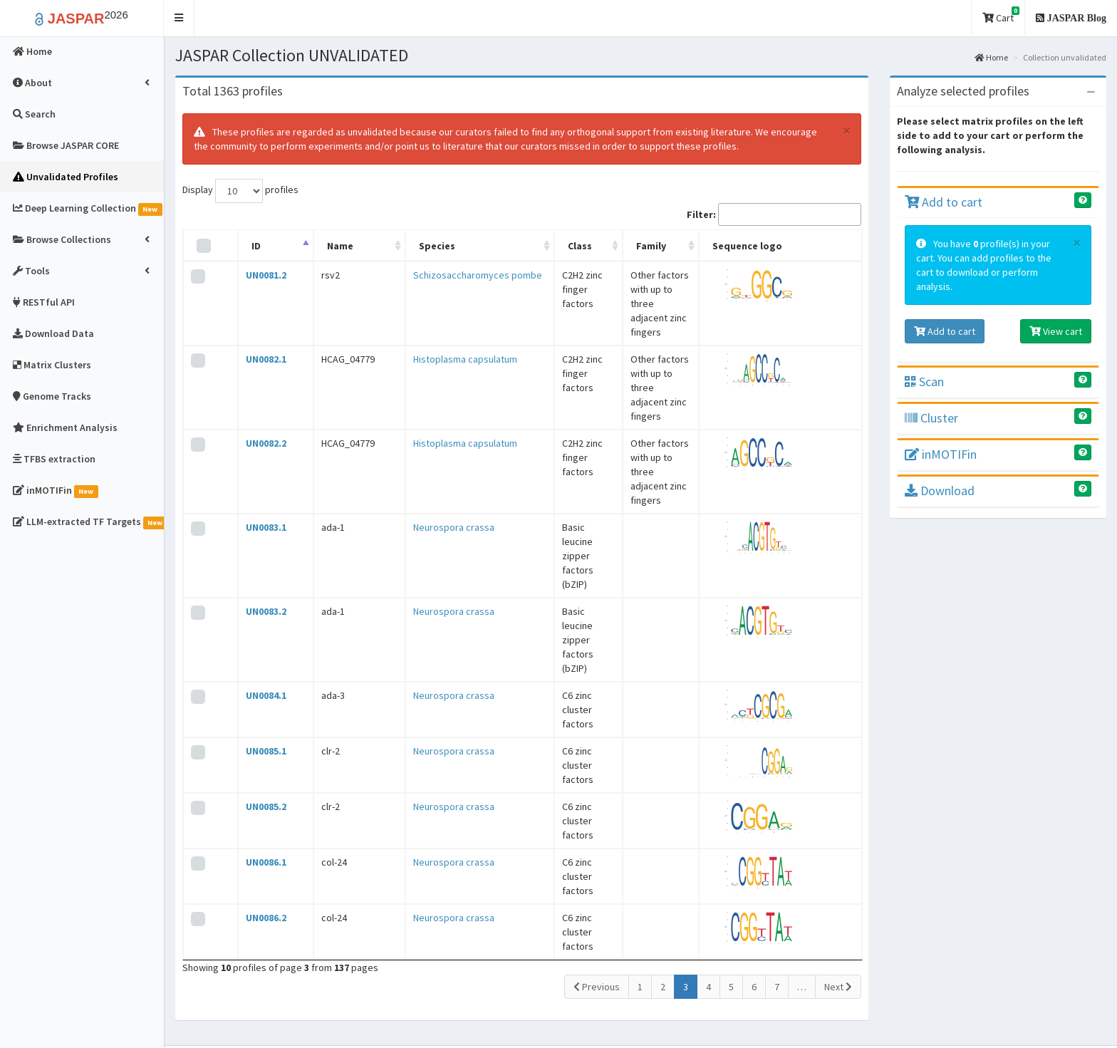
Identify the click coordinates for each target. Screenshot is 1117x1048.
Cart (1000, 15)
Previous (596, 773)
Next (838, 773)
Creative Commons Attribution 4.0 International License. (860, 1023)
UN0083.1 (252, 420)
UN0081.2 (252, 275)
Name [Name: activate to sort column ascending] (307, 245)
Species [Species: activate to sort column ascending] (381, 245)
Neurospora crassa (398, 420)
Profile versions (770, 850)
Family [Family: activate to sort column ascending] (617, 245)
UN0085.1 (252, 565)
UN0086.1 (252, 662)
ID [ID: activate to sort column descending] (242, 245)
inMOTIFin (941, 454)
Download (940, 490)
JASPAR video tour (616, 871)
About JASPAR (608, 850)
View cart (1055, 331)
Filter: (774, 214)
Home (991, 57)
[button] (179, 18)
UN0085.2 (252, 614)
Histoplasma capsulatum (410, 323)
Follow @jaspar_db (1058, 994)
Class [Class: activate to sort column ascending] (505, 245)
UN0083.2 (252, 468)
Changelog (760, 871)
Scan (924, 381)
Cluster (931, 418)
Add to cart (943, 202)
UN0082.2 (252, 371)
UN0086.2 (252, 711)
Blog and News (608, 892)
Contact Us (601, 914)
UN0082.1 (252, 323)
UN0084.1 (252, 517)
